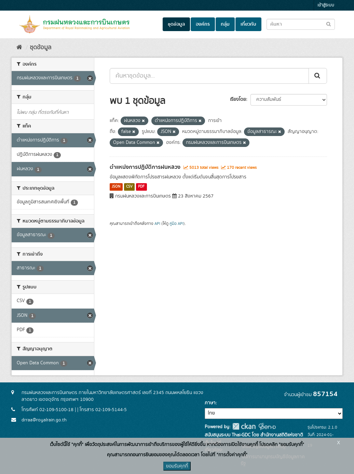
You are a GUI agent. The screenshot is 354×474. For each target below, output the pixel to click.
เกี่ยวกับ (248, 24)
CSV (129, 187)
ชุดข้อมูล (176, 24)
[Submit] (318, 76)
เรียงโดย (238, 99)
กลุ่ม (225, 24)
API (157, 224)
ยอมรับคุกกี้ (177, 466)
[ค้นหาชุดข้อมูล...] (209, 76)
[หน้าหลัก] (19, 47)
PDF (141, 187)
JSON (116, 187)
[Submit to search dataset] (328, 24)
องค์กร (203, 24)
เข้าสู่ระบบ (325, 5)
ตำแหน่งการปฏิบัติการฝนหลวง (145, 167)
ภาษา (210, 402)
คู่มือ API (176, 224)
